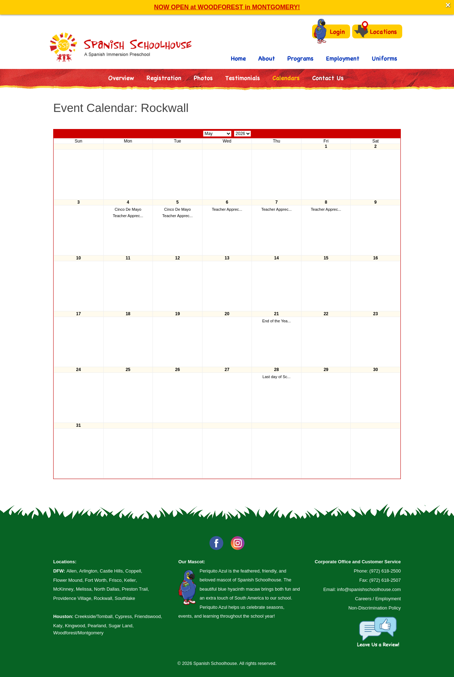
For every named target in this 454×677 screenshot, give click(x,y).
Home (238, 58)
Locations (375, 31)
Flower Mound (67, 580)
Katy (57, 625)
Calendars (286, 77)
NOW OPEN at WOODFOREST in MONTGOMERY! (227, 7)
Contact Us (328, 77)
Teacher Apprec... (128, 216)
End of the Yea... (276, 321)
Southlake (125, 598)
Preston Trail (135, 589)
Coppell (133, 571)
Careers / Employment (378, 598)
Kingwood (75, 625)
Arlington (88, 571)
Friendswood (147, 616)
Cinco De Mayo (128, 209)
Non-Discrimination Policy (374, 608)
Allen (71, 571)
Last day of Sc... (276, 377)
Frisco (115, 580)
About (266, 58)
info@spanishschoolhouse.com (369, 589)
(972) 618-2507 (385, 580)
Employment (342, 58)
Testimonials (242, 77)
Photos (203, 77)
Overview (121, 77)
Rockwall (103, 598)
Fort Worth (95, 580)
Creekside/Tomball (93, 616)
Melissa (84, 589)
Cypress (123, 616)
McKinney (63, 589)
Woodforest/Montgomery (78, 632)
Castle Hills (111, 571)
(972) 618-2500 (385, 571)
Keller (130, 580)
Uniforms (384, 58)
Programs (300, 58)
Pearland (97, 625)
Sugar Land (120, 625)
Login (329, 31)
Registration (163, 77)
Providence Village (72, 598)
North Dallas (106, 589)
